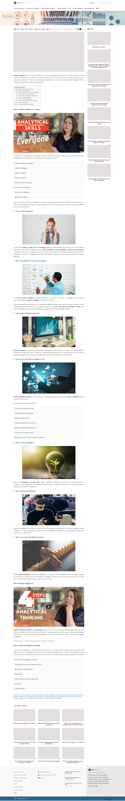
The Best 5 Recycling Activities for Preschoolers (49, 743)
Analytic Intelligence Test (27, 695)
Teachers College (65, 20)
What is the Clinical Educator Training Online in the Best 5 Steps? (73, 724)
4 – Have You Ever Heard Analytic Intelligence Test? (28, 95)
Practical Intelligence (50, 695)
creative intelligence (49, 697)
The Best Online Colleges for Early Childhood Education (73, 762)
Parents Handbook (29, 29)
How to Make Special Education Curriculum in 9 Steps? (24, 762)
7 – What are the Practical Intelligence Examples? (27, 100)
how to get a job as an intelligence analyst (65, 697)
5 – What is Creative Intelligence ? (24, 97)
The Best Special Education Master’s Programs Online (99, 161)
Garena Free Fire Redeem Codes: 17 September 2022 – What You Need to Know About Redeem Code (99, 66)
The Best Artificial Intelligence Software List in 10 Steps (99, 104)
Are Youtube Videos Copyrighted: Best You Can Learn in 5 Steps (99, 85)
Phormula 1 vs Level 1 (99, 47)
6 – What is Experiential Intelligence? (25, 99)
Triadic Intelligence (39, 695)
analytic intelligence (38, 697)
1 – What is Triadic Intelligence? (24, 91)
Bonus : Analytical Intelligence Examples (24, 104)
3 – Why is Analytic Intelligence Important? (26, 94)
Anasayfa (57, 20)
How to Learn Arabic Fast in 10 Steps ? (73, 743)
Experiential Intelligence (56, 698)
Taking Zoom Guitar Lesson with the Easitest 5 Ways (24, 743)
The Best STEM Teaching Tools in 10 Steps (99, 123)
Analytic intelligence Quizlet (42, 698)
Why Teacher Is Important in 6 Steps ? (24, 724)
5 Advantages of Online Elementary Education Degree (99, 179)
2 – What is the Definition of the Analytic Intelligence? (28, 92)
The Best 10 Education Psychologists (49, 761)
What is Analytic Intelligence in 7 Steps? (24, 89)
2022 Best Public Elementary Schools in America (49, 724)
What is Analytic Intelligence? (22, 102)
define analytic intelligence (27, 698)
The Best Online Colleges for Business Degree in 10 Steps (99, 142)
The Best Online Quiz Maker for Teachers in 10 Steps (72, 778)
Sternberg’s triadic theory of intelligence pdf (67, 695)
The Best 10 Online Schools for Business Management (39, 641)
